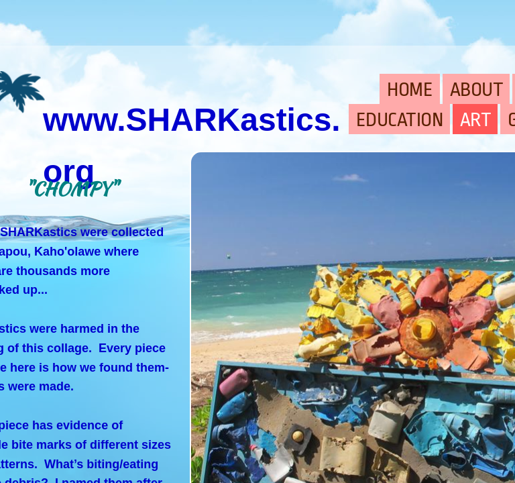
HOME (410, 90)
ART (476, 120)
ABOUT (477, 90)
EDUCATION (399, 120)
